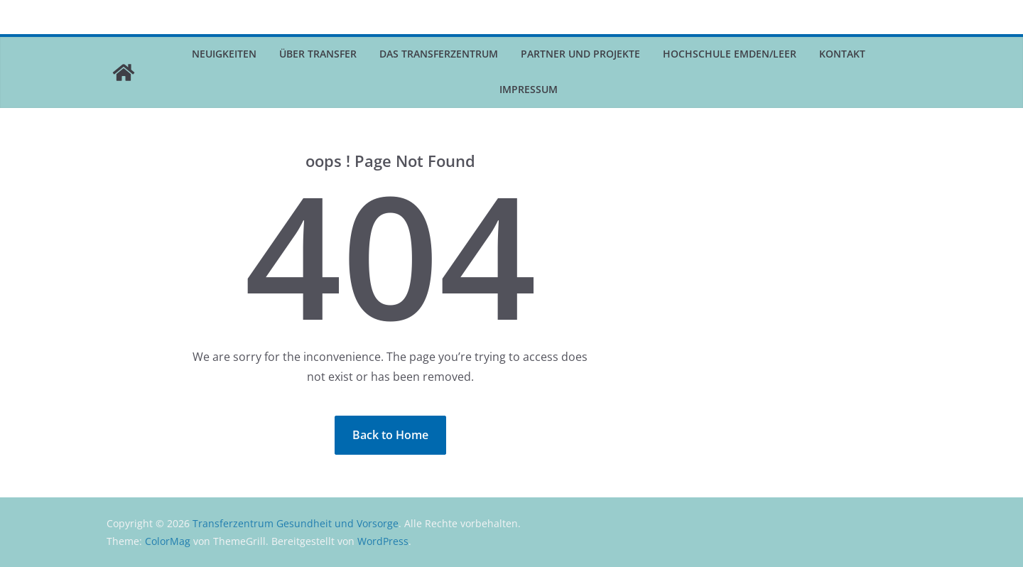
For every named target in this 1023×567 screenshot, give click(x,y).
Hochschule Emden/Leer (729, 53)
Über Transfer (318, 53)
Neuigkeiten (224, 53)
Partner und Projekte (580, 53)
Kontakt (842, 53)
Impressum (528, 89)
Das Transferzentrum (438, 53)
